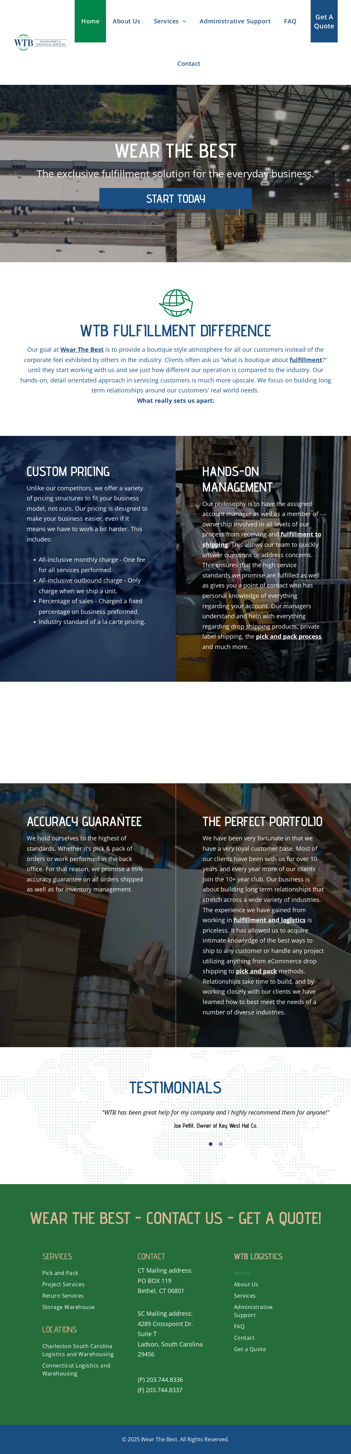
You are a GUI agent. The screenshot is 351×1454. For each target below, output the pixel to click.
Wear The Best (159, 1439)
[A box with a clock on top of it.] (210, 732)
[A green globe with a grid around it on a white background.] (278, 732)
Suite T (147, 1334)
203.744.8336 (164, 1380)
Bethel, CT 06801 (161, 1291)
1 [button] (210, 1144)
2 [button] (220, 1144)
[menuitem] (90, 21)
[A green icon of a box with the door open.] (141, 732)
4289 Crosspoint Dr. (165, 1324)
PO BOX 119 (154, 1281)
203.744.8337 (164, 1390)
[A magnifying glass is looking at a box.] (72, 732)
